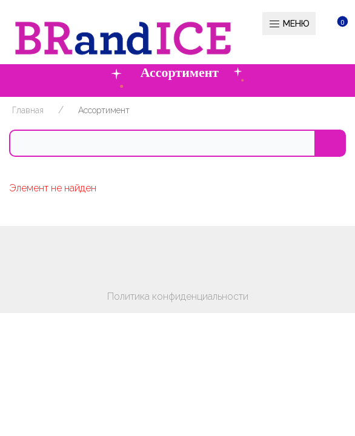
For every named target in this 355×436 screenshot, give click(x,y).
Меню (289, 24)
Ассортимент (104, 110)
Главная (28, 110)
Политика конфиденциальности (177, 296)
